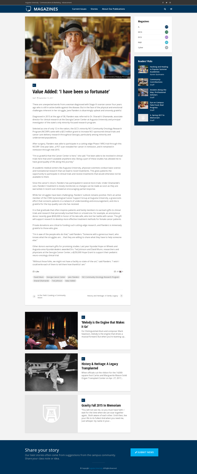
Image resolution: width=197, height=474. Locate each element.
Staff (34, 98)
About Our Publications (113, 9)
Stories (94, 9)
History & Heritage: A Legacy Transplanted (100, 366)
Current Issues (79, 9)
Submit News (144, 452)
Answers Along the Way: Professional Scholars (158, 92)
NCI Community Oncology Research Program (100, 277)
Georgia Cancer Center (56, 277)
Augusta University (32, 3)
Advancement (67, 3)
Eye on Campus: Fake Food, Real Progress (157, 105)
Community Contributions (156, 80)
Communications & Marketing (50, 3)
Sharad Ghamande (41, 281)
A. (34, 85)
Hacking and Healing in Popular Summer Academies (159, 69)
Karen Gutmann (157, 74)
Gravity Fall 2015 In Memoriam (101, 405)
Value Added (70, 281)
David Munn (39, 277)
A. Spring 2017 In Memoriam (157, 116)
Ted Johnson (57, 281)
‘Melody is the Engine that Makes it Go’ (103, 324)
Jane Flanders (73, 277)
